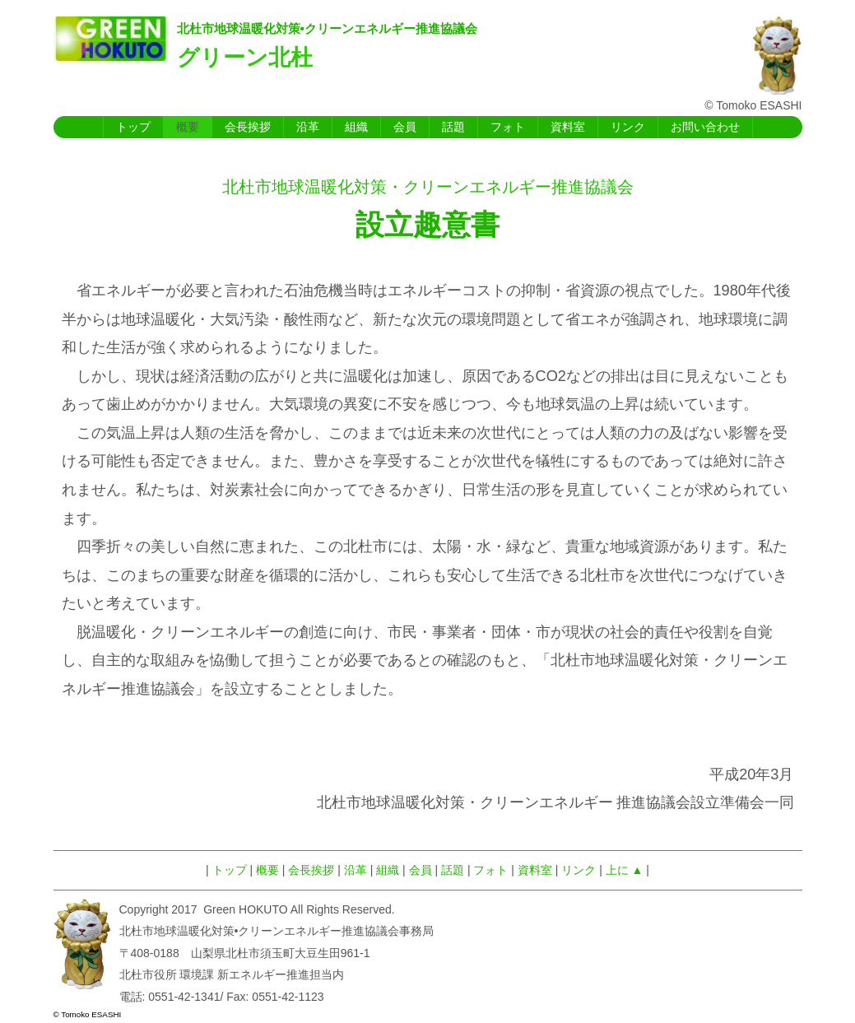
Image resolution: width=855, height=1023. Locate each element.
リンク (628, 126)
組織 (356, 126)
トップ (133, 126)
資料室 (568, 126)
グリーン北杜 (245, 57)
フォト (507, 126)
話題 (453, 126)
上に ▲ (625, 870)
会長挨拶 (248, 126)
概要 (187, 126)
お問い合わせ (705, 126)
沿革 (307, 126)
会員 (404, 126)
